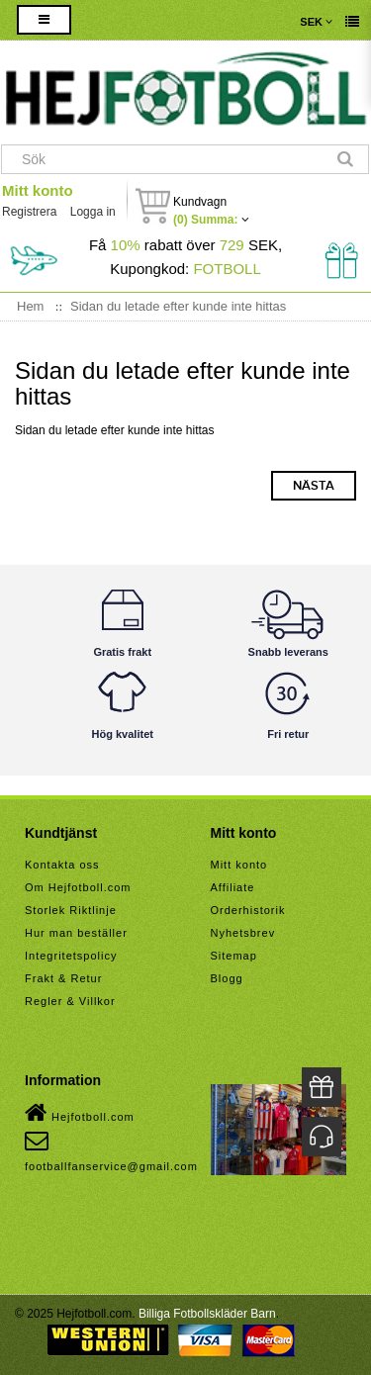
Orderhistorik (248, 910)
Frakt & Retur (63, 978)
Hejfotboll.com (80, 1113)
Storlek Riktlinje (71, 910)
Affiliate (233, 887)
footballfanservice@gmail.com (111, 1150)
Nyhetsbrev (243, 933)
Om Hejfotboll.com (78, 887)
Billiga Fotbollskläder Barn (207, 1314)
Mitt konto (37, 190)
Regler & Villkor (70, 1001)
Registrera (29, 212)
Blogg (227, 978)
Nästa (313, 486)
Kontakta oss (62, 865)
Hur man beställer (76, 933)
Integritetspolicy (71, 956)
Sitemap (234, 956)
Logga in (93, 212)
